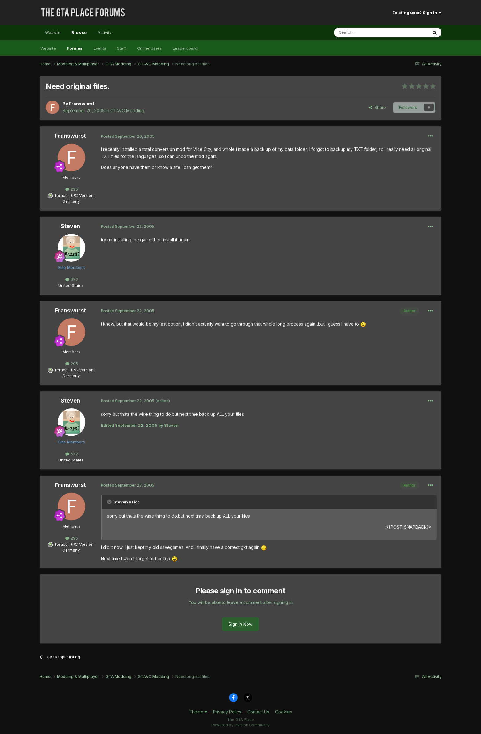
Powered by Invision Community (240, 725)
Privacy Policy (227, 711)
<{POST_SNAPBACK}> (409, 526)
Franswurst (81, 103)
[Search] (365, 32)
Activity (104, 32)
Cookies (283, 711)
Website (52, 32)
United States (71, 285)
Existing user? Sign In (416, 12)
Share (377, 107)
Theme (198, 711)
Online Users (149, 48)
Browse (79, 35)
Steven (70, 226)
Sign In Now (240, 624)
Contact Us (258, 711)
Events (100, 48)
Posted (128, 136)
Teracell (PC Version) (74, 195)
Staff (121, 48)
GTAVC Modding (127, 110)
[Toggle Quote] (110, 501)
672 (71, 279)
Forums (75, 48)
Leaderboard (185, 48)
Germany (71, 201)
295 (71, 189)
